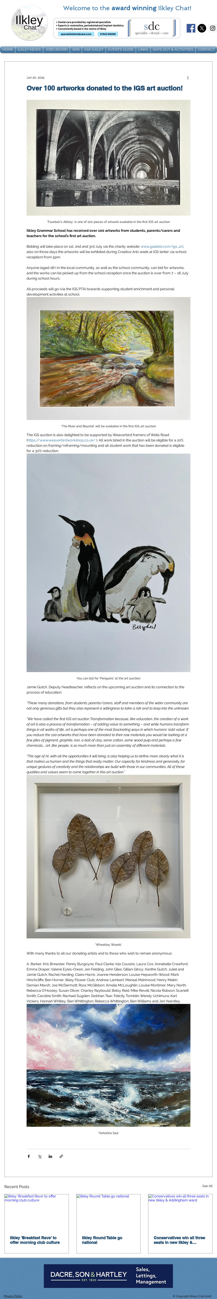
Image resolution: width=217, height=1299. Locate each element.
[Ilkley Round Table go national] (109, 1212)
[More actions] (187, 77)
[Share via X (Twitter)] (39, 1156)
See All (207, 1186)
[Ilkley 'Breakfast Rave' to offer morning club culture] (37, 1212)
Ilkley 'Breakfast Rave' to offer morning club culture (35, 1240)
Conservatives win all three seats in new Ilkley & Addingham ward (179, 1240)
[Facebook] (191, 28)
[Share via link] (61, 1156)
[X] (202, 28)
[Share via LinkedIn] (50, 1156)
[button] (29, 49)
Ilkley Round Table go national (102, 1240)
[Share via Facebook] (29, 1156)
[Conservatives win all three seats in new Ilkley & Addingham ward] (180, 1212)
